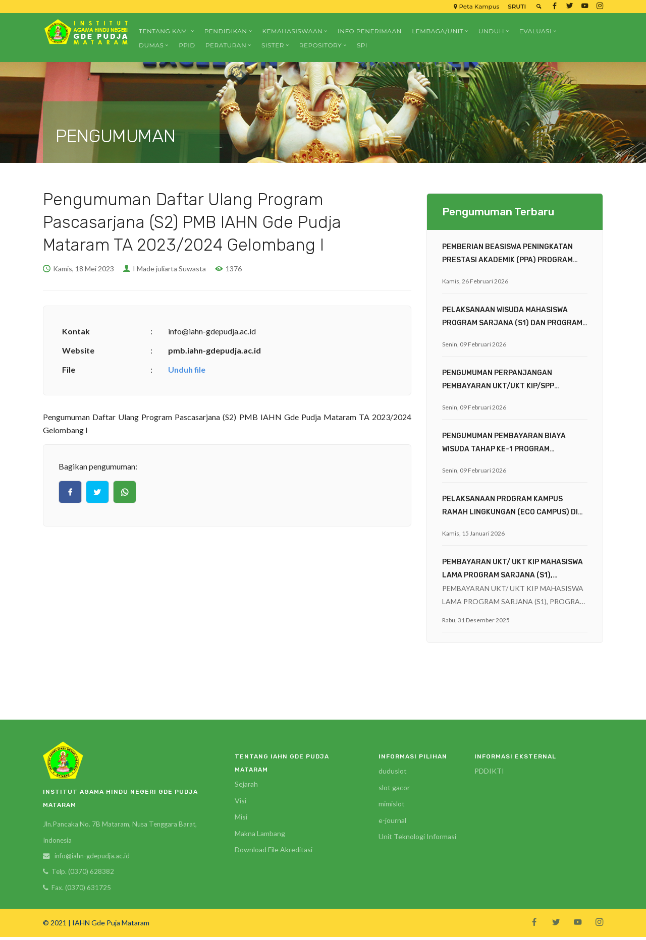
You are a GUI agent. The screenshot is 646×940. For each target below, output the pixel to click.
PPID (187, 45)
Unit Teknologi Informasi (417, 836)
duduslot (393, 771)
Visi (240, 800)
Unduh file (186, 369)
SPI (362, 45)
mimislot (392, 803)
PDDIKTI (489, 771)
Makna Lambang (260, 833)
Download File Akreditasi (273, 849)
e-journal (392, 820)
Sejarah (246, 784)
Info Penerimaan (370, 31)
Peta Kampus (474, 6)
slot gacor (394, 787)
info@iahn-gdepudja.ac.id (94, 857)
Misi (241, 816)
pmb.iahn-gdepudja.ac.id (214, 350)
